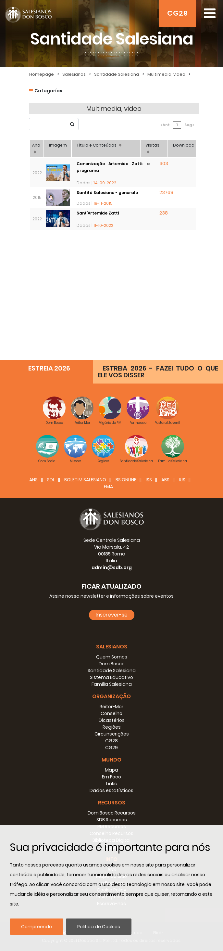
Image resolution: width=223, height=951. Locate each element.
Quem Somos (111, 657)
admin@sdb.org (112, 567)
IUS (182, 479)
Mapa (111, 770)
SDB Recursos (111, 819)
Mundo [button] (111, 759)
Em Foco (111, 777)
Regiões (112, 727)
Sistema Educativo (111, 677)
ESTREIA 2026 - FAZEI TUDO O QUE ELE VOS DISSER (158, 372)
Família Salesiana (112, 684)
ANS (33, 479)
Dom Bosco (112, 663)
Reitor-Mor (111, 706)
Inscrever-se (112, 615)
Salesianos (74, 74)
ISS (149, 479)
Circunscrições (111, 734)
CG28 (111, 740)
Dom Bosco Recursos (112, 813)
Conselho (111, 713)
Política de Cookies (98, 926)
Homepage (41, 74)
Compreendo (36, 926)
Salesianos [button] (111, 646)
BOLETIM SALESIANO (85, 479)
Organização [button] (111, 696)
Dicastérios (112, 720)
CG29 (177, 13)
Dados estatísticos (111, 790)
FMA (108, 486)
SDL (51, 479)
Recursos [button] (111, 802)
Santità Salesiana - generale (107, 192)
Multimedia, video (166, 74)
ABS (165, 479)
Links (111, 783)
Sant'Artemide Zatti (98, 213)
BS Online (126, 479)
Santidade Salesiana (116, 74)
